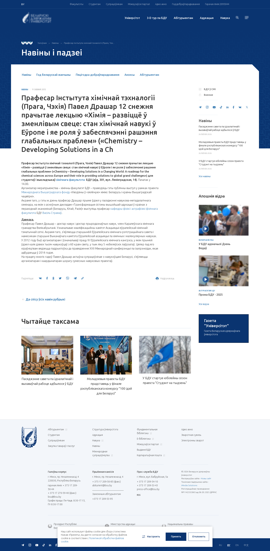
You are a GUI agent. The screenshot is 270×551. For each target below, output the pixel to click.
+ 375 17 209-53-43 (147, 485)
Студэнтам (95, 4)
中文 (246, 545)
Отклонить (198, 536)
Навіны (55, 43)
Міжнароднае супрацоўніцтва (102, 453)
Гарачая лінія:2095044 (217, 4)
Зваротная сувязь (191, 435)
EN (237, 545)
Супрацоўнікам (114, 4)
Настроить (151, 537)
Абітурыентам (183, 17)
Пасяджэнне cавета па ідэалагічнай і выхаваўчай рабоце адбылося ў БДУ (47, 380)
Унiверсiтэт (132, 17)
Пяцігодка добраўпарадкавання (97, 74)
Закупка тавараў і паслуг (61, 446)
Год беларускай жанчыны (53, 74)
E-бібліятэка (145, 438)
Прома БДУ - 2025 (211, 294)
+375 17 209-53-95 (102, 498)
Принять (176, 536)
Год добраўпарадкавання (186, 4)
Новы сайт (206, 478)
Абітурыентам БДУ (207, 291)
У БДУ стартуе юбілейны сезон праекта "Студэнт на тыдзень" (165, 380)
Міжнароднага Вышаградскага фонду (45, 192)
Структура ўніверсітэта (105, 429)
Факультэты (76, 4)
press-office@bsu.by (148, 489)
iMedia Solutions (189, 485)
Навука (225, 17)
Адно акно (161, 4)
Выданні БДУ (144, 449)
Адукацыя (207, 17)
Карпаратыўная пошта (150, 455)
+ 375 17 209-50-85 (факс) (106, 481)
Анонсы (129, 74)
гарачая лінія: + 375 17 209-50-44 (62, 487)
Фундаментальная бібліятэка (147, 431)
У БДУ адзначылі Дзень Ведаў (214, 246)
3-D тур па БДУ (157, 17)
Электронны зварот (192, 440)
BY (228, 545)
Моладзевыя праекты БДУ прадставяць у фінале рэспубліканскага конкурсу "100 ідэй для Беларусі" (106, 386)
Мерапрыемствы (206, 240)
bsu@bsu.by (54, 496)
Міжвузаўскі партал (139, 4)
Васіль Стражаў (52, 212)
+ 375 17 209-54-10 (147, 481)
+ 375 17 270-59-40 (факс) (62, 493)
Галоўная (42, 43)
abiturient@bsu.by (102, 485)
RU (220, 545)
